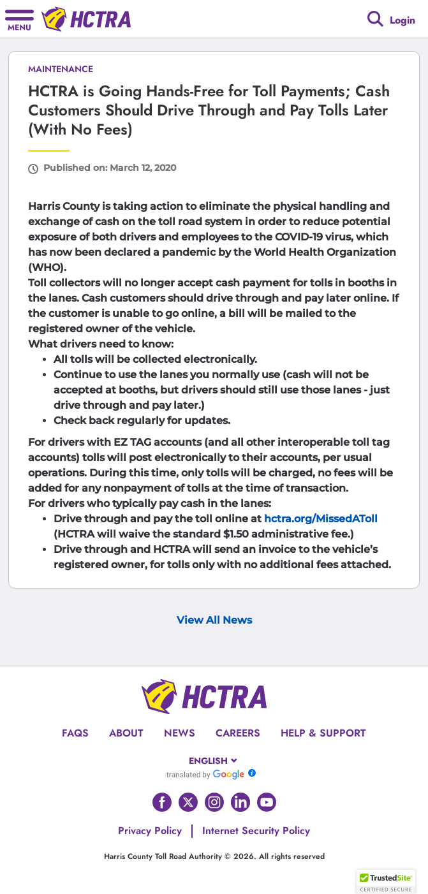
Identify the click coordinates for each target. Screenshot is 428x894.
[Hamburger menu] (19, 18)
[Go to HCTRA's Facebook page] (162, 802)
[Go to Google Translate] (205, 774)
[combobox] (214, 760)
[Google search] (375, 19)
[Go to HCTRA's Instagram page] (214, 802)
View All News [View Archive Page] (214, 620)
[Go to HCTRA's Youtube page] (266, 802)
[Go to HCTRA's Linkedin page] (240, 802)
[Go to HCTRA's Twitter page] (188, 802)
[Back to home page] (86, 19)
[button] (386, 882)
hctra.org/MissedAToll (321, 519)
